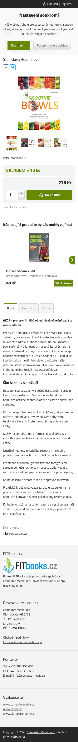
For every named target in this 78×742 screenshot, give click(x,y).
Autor (46, 308)
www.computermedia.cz (18, 704)
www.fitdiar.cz (12, 709)
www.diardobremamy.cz (18, 713)
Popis (10, 308)
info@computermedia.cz (29, 675)
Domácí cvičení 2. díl (20, 271)
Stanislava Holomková (21, 59)
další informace (13, 158)
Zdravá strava (18, 533)
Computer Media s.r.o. (41, 732)
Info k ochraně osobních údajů (22, 642)
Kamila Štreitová (15, 275)
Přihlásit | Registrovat (61, 4)
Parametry (28, 308)
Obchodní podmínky (16, 637)
